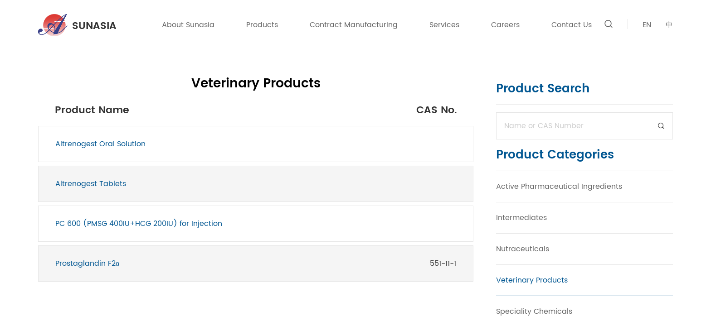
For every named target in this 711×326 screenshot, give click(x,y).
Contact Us (571, 25)
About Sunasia (188, 25)
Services (444, 25)
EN (647, 25)
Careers (505, 25)
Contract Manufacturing (354, 25)
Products (262, 25)
